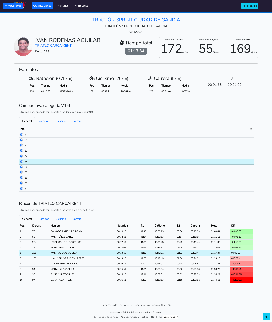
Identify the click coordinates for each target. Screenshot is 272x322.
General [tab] (27, 121)
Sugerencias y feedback (135, 316)
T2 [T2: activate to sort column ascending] (197, 129)
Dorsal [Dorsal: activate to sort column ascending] (37, 129)
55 (21, 161)
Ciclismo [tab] (61, 121)
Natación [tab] (43, 121)
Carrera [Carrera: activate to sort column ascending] (210, 129)
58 (21, 177)
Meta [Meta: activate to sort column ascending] (228, 129)
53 (21, 150)
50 (21, 134)
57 (21, 172)
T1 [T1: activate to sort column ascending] (166, 129)
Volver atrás (13, 5)
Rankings (63, 6)
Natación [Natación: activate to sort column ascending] (149, 129)
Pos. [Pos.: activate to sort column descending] (22, 129)
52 (21, 145)
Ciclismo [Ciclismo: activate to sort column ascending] (180, 129)
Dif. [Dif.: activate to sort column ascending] (241, 129)
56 (21, 167)
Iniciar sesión (250, 5)
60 (21, 188)
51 (21, 140)
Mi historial (81, 6)
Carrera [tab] (77, 121)
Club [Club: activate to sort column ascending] (99, 129)
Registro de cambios (106, 316)
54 (21, 156)
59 (21, 183)
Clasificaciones (42, 6)
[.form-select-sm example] (170, 317)
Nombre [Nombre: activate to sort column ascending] (55, 129)
